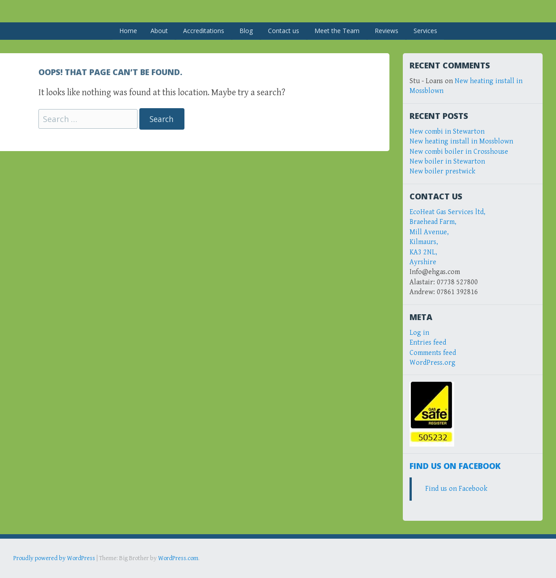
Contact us (283, 30)
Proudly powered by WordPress (54, 558)
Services (425, 30)
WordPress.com (178, 558)
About (159, 30)
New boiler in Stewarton (447, 161)
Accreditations (203, 30)
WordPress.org (433, 363)
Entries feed (428, 342)
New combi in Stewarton (447, 131)
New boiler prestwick (442, 171)
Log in (419, 333)
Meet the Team (337, 30)
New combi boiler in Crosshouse (459, 152)
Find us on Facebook (455, 465)
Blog (246, 30)
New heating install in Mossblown (461, 141)
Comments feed (433, 353)
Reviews (386, 30)
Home (128, 30)
